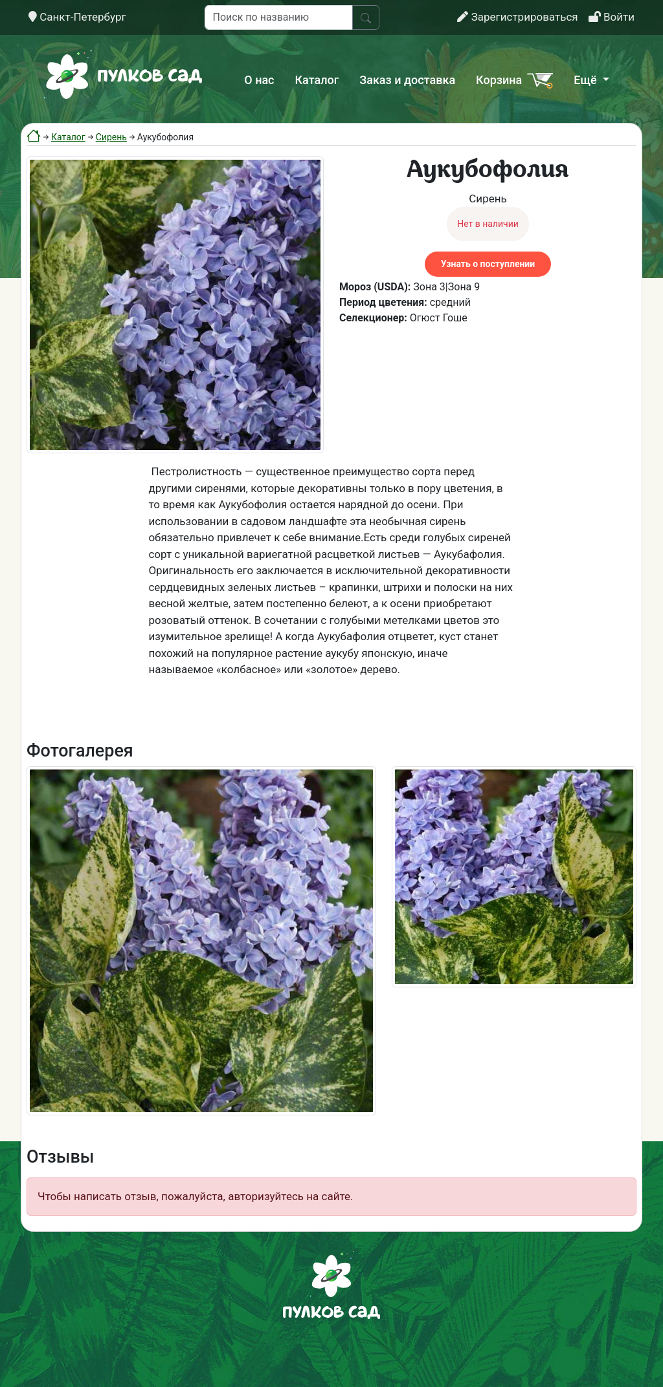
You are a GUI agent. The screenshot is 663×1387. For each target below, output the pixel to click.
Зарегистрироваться (517, 16)
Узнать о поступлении (488, 264)
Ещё (587, 80)
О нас (259, 80)
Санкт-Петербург (77, 16)
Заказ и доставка (407, 80)
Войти (612, 16)
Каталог (317, 80)
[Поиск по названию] (279, 17)
